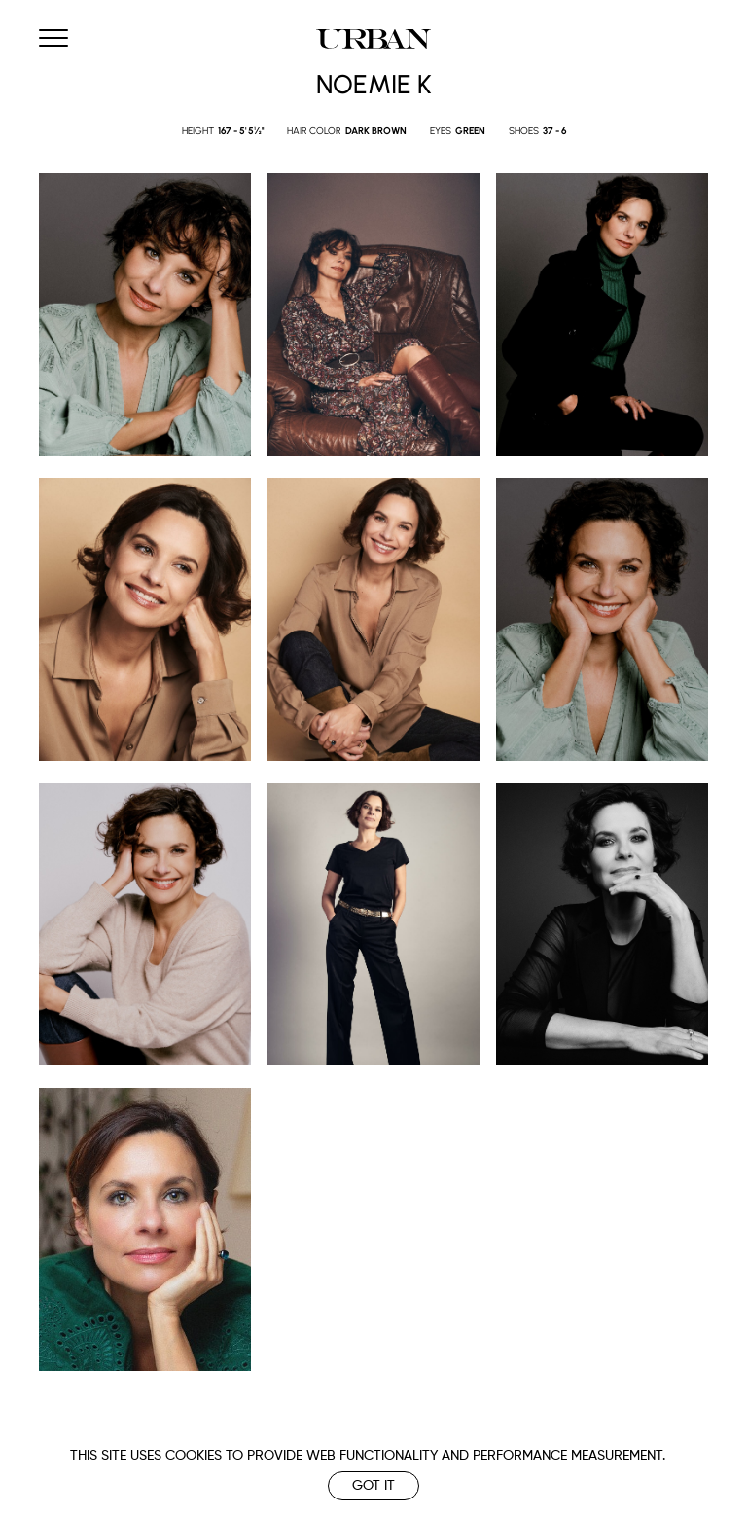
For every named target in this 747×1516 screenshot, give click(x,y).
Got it (373, 1486)
